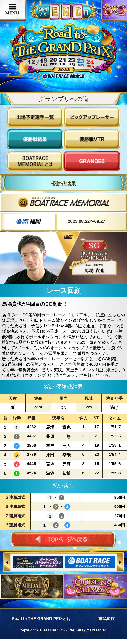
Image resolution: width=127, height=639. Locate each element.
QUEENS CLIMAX (115, 10)
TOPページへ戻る (64, 539)
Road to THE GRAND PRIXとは (41, 618)
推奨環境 (106, 618)
